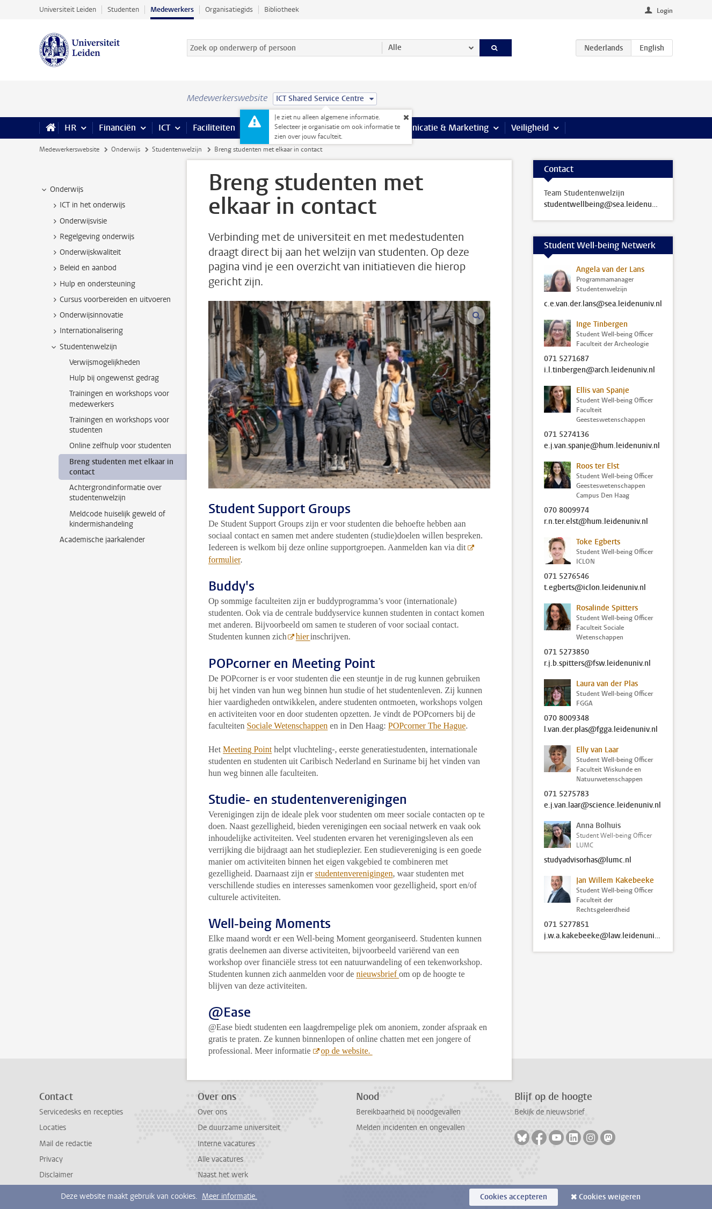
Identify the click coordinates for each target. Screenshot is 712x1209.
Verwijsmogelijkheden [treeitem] (104, 362)
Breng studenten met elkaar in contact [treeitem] (121, 467)
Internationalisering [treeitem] (86, 331)
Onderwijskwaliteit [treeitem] (85, 252)
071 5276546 (566, 576)
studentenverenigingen (354, 873)
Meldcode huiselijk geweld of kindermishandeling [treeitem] (117, 519)
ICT (164, 127)
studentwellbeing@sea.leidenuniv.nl (603, 205)
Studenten (123, 9)
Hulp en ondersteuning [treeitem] (92, 284)
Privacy (51, 1159)
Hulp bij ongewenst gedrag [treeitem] (114, 378)
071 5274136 (566, 435)
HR (70, 127)
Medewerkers (172, 9)
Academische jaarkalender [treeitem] (102, 540)
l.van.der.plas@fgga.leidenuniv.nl (601, 730)
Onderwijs (125, 149)
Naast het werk (223, 1175)
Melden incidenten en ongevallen (410, 1127)
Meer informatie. (229, 1196)
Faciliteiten (214, 127)
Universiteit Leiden (67, 9)
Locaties (52, 1127)
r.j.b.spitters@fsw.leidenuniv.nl (597, 663)
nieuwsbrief (377, 973)
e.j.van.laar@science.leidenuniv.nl (602, 805)
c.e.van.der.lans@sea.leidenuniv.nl (603, 304)
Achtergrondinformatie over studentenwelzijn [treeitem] (115, 493)
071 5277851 (566, 925)
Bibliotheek (281, 9)
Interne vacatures (226, 1144)
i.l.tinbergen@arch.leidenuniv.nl (599, 370)
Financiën (117, 127)
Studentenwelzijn (177, 149)
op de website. (347, 1050)
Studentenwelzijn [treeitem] (83, 347)
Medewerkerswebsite (69, 149)
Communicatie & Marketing (436, 127)
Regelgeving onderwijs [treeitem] (91, 237)
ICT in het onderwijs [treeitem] (87, 205)
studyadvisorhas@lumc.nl (587, 860)
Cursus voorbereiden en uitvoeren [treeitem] (110, 299)
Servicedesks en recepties (81, 1112)
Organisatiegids (229, 9)
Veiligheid (530, 127)
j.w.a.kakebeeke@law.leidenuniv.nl (603, 936)
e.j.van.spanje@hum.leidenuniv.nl (602, 446)
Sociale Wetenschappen (287, 725)
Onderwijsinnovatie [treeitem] (86, 315)
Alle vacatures (220, 1159)
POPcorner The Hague (427, 725)
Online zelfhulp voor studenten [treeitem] (120, 446)
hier (303, 636)
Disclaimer (56, 1175)
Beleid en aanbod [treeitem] (83, 268)
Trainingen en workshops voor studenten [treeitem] (119, 425)
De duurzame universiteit (239, 1127)
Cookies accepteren (513, 1197)
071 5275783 (566, 794)
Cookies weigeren (610, 1197)
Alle (395, 47)
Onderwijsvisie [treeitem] (78, 221)
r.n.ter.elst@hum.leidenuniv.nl (596, 522)
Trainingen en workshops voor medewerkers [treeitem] (119, 398)
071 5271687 (566, 359)
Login (665, 10)
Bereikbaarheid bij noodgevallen (408, 1112)
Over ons (212, 1112)
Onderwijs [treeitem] (61, 189)
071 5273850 (566, 652)
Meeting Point (247, 749)
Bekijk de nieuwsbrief (549, 1112)
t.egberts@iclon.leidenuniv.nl (595, 588)
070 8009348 (566, 718)
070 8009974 (566, 510)
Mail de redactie (65, 1144)
